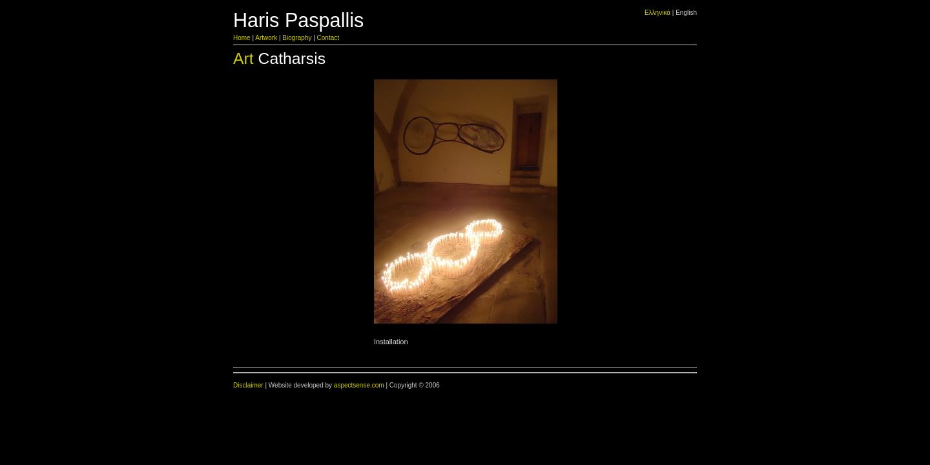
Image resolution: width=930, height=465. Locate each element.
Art (243, 58)
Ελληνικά (657, 12)
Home (242, 37)
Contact (328, 37)
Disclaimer (248, 385)
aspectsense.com (359, 385)
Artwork (266, 37)
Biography (296, 37)
